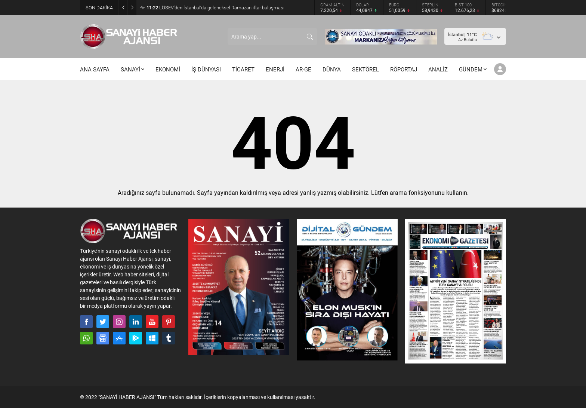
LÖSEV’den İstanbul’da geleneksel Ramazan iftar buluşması (215, 7)
